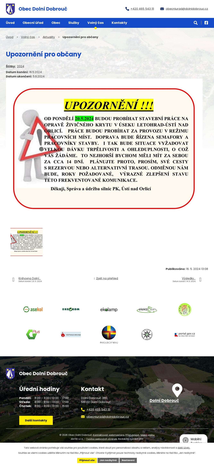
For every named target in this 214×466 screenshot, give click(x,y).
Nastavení (128, 460)
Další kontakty (36, 420)
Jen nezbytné (108, 460)
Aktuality (49, 37)
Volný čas (95, 22)
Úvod (10, 22)
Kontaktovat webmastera (108, 435)
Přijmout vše (87, 460)
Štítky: (11, 66)
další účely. (184, 447)
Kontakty (119, 22)
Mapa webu (147, 435)
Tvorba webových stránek (101, 439)
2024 (20, 66)
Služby (73, 22)
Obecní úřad (33, 22)
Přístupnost (132, 435)
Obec (55, 22)
